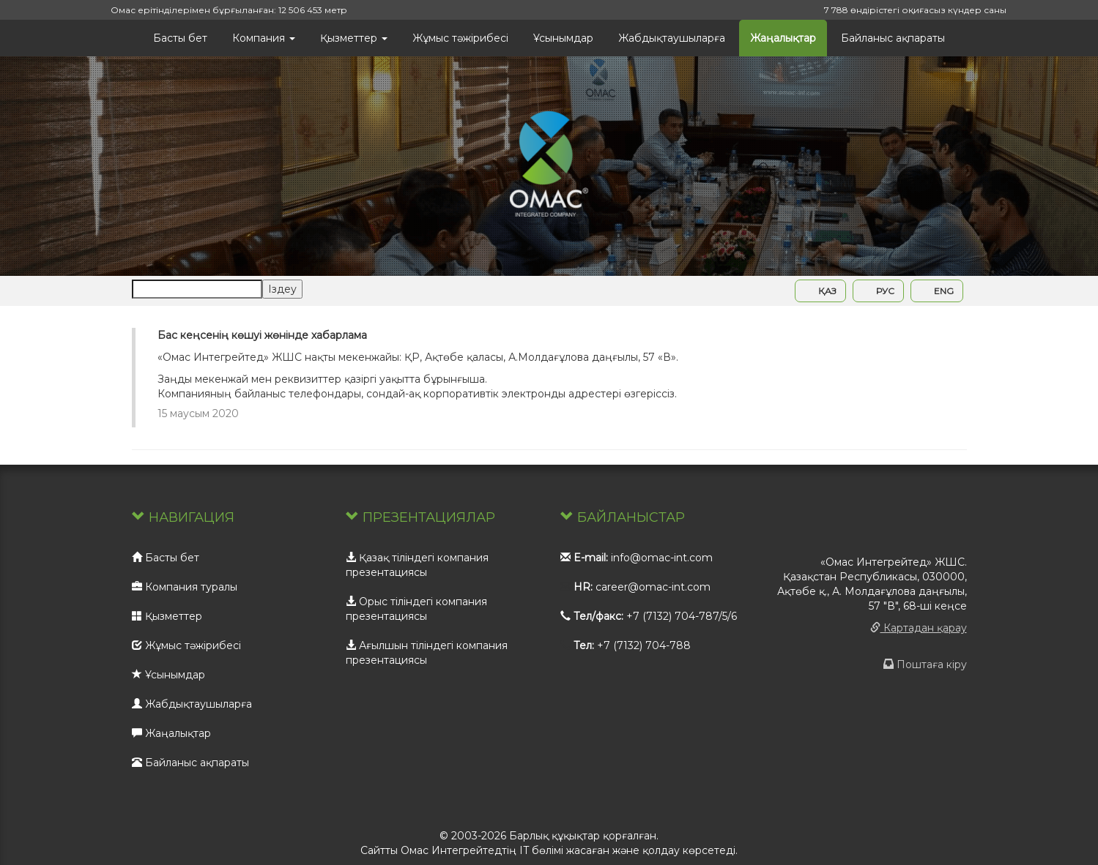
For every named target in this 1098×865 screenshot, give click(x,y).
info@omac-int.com (662, 557)
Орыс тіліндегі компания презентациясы (416, 609)
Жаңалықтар (783, 38)
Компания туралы (184, 586)
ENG (937, 290)
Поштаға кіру (925, 664)
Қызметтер (353, 38)
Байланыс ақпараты (893, 38)
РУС (878, 290)
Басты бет (180, 38)
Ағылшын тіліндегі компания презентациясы (427, 653)
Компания (263, 38)
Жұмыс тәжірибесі (460, 38)
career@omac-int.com (653, 586)
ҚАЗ (820, 290)
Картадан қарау (918, 627)
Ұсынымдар (563, 38)
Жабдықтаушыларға (671, 38)
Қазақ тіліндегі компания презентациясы (417, 565)
